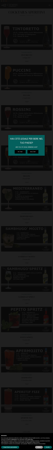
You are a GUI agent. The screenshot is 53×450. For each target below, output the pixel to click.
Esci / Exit (33, 152)
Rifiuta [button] (39, 447)
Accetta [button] (48, 447)
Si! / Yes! (20, 152)
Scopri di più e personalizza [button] (10, 447)
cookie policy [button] (30, 439)
